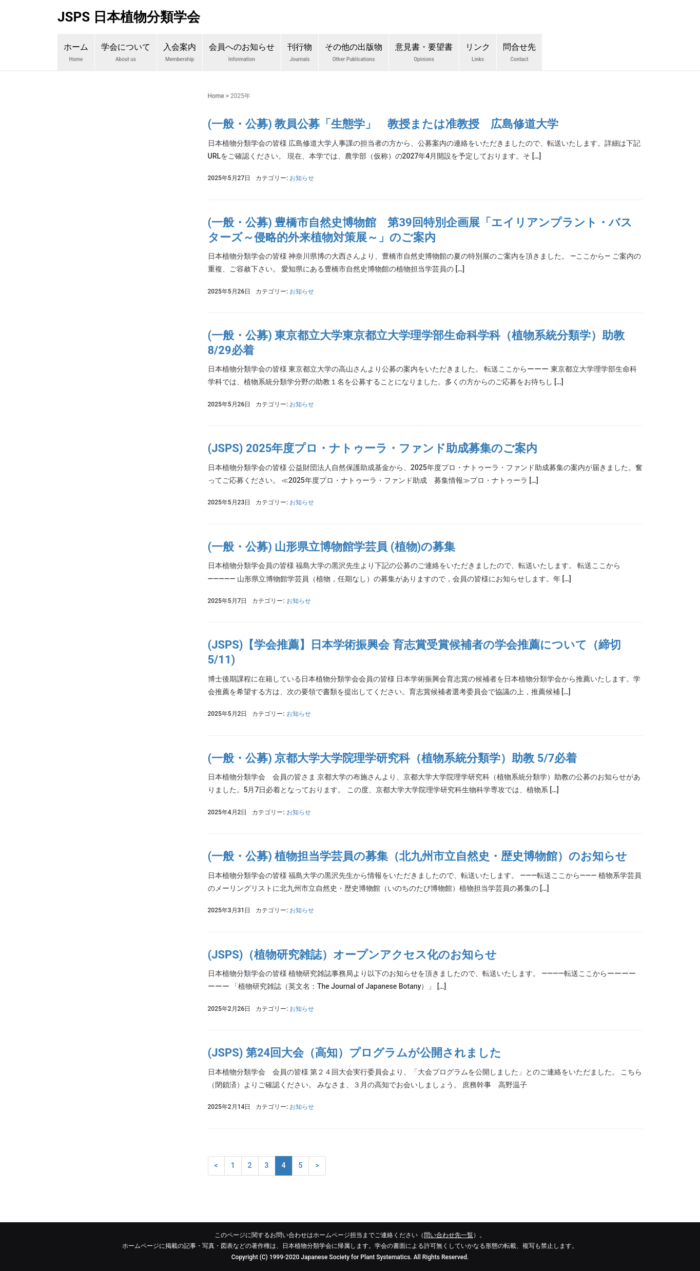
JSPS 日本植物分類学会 (128, 17)
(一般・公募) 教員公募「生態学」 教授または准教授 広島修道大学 (383, 124)
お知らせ (301, 178)
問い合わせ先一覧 (448, 1235)
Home (216, 96)
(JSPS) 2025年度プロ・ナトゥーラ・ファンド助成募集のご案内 (373, 448)
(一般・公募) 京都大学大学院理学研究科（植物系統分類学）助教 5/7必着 (392, 758)
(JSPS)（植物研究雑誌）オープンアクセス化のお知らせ (352, 954)
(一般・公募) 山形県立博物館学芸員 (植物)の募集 (332, 546)
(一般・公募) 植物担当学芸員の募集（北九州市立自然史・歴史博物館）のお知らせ (418, 856)
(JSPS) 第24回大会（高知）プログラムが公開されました (355, 1052)
